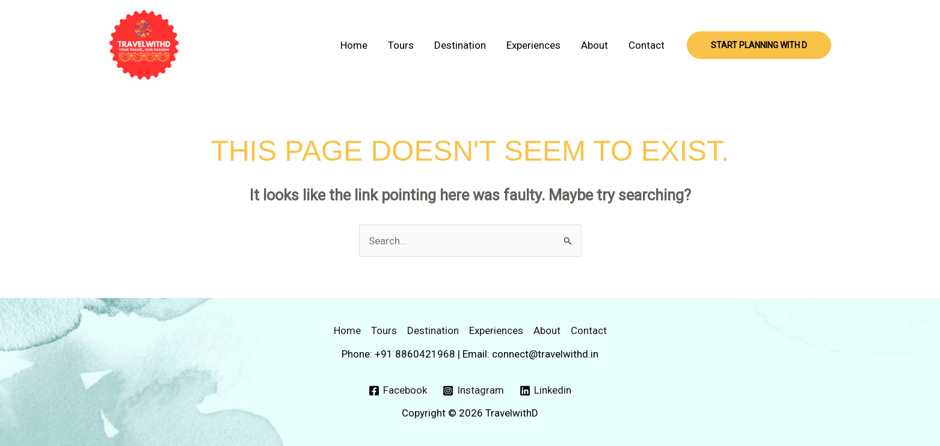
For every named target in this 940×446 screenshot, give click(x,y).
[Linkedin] (545, 390)
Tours (401, 45)
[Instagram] (473, 390)
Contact (646, 45)
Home (353, 45)
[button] (759, 45)
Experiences (533, 45)
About (594, 45)
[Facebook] (398, 390)
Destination (460, 45)
